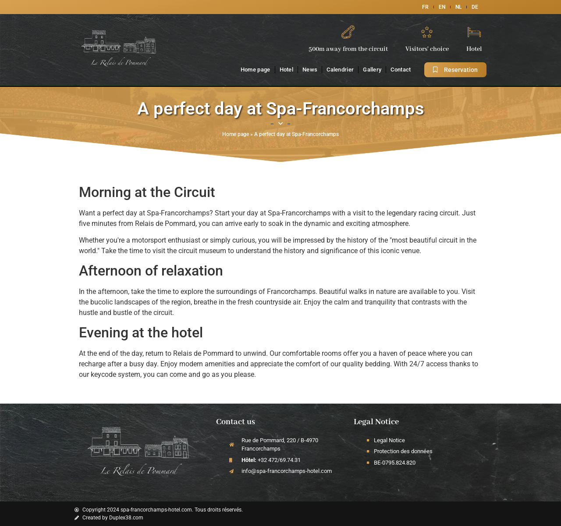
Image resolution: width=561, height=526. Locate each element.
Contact (401, 69)
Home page (255, 69)
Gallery (372, 69)
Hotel (287, 69)
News (309, 69)
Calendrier (340, 69)
